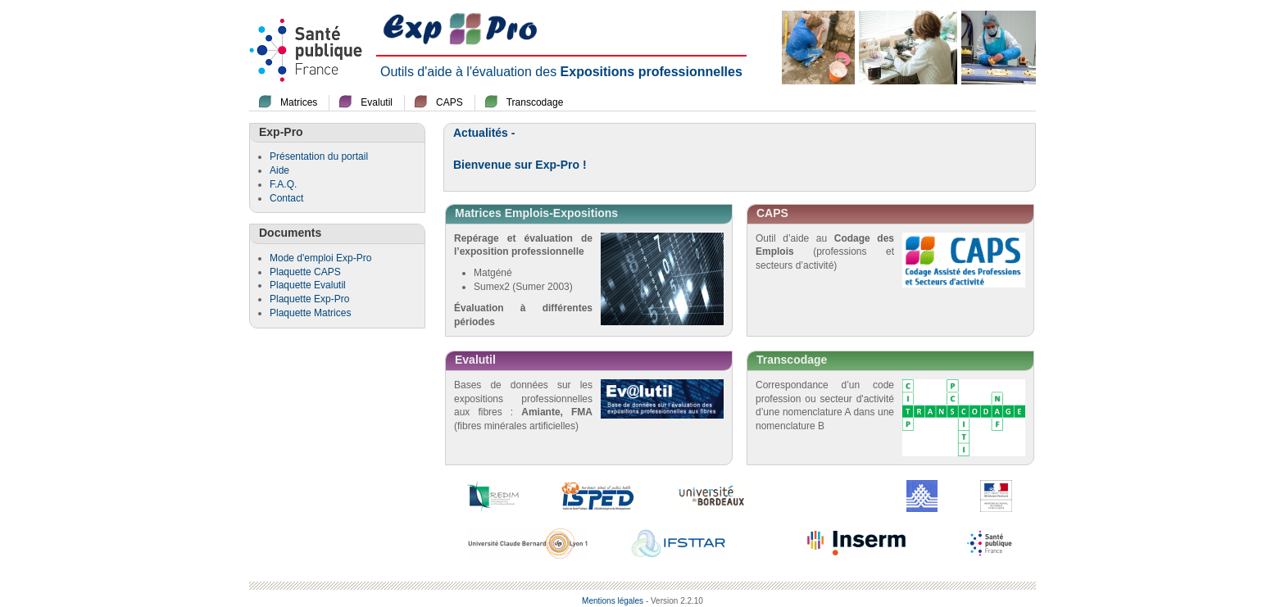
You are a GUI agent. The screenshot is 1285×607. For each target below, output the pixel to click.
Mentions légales (612, 600)
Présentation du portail (319, 156)
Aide (279, 170)
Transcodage (535, 102)
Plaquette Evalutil (308, 285)
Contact (286, 198)
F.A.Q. (283, 184)
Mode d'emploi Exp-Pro (320, 258)
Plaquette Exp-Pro (309, 299)
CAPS (449, 102)
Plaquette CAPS (305, 272)
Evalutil (377, 102)
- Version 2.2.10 (674, 600)
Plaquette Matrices (310, 313)
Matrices (298, 102)
